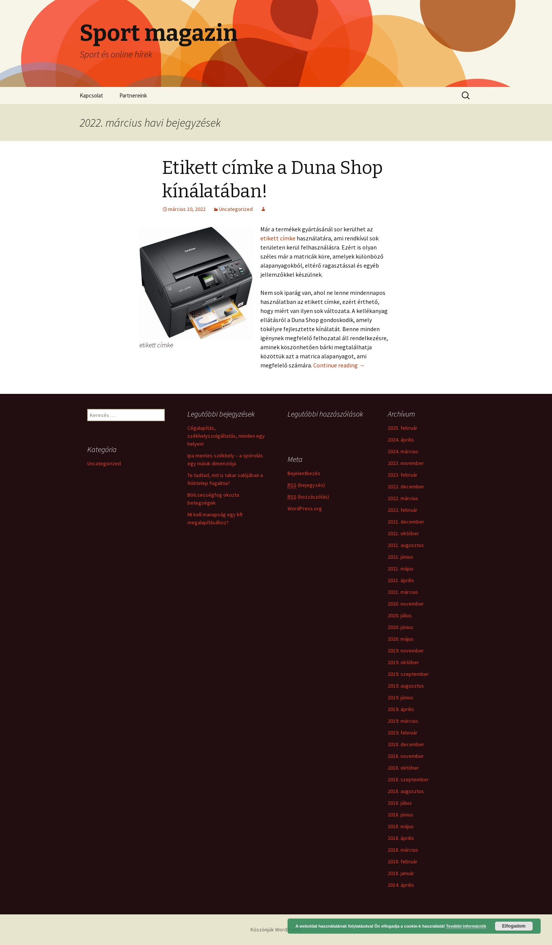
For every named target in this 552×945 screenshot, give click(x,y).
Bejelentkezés (304, 473)
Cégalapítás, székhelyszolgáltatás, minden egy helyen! (226, 435)
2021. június (400, 556)
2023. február (402, 474)
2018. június (400, 814)
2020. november (406, 603)
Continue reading (339, 365)
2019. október (403, 662)
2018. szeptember (408, 779)
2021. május (401, 568)
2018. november (406, 756)
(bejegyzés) (306, 485)
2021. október (403, 533)
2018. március (403, 849)
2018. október (403, 767)
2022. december (406, 486)
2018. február (402, 861)
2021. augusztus (406, 545)
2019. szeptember (408, 674)
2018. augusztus (406, 791)
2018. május (401, 826)
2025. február (402, 427)
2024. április (401, 439)
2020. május (401, 638)
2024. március (403, 451)
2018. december (406, 744)
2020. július (400, 615)
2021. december (406, 521)
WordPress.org (305, 508)
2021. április (401, 580)
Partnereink (133, 95)
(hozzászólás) (308, 496)
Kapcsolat (91, 95)
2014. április (401, 884)
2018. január (401, 873)
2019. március (403, 720)
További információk (466, 926)
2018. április (401, 838)
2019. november (406, 650)
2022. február (402, 510)
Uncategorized (236, 209)
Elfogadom (514, 926)
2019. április (401, 709)
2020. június (400, 627)
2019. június (400, 697)
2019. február (402, 732)
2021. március (403, 592)
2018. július (400, 802)
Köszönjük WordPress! (276, 929)
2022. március (403, 498)
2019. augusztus (406, 685)
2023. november (406, 463)
